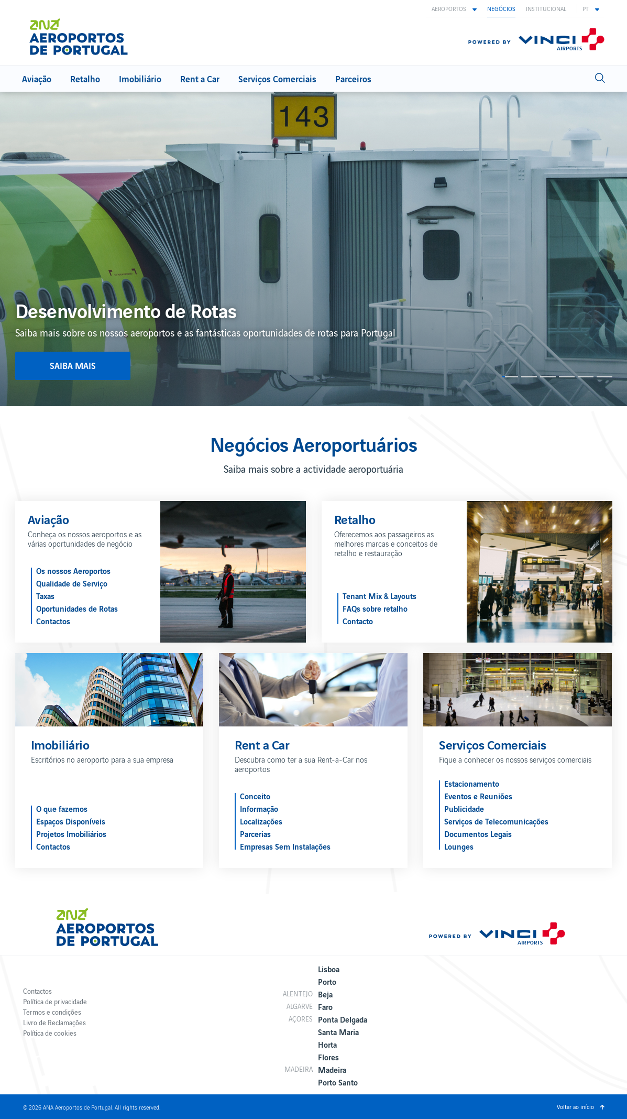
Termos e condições (52, 1012)
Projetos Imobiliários (71, 833)
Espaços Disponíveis (70, 820)
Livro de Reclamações (54, 1022)
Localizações (261, 820)
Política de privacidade (55, 1001)
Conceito (255, 795)
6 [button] (604, 376)
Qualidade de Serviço (71, 583)
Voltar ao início (575, 1106)
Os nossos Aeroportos (73, 570)
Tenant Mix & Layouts (379, 595)
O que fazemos (61, 808)
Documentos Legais (478, 833)
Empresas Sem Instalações (285, 846)
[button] (454, 8)
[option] (313, 249)
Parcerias (255, 833)
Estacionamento (471, 783)
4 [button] (567, 376)
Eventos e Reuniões (478, 795)
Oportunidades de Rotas (77, 608)
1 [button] (510, 376)
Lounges (459, 846)
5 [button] (585, 376)
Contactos (53, 620)
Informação (259, 808)
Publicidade (464, 808)
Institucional (546, 8)
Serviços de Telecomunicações (496, 820)
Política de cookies (49, 1033)
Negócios (501, 8)
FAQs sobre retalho (375, 608)
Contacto (358, 620)
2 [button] (529, 376)
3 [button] (548, 376)
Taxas (45, 595)
